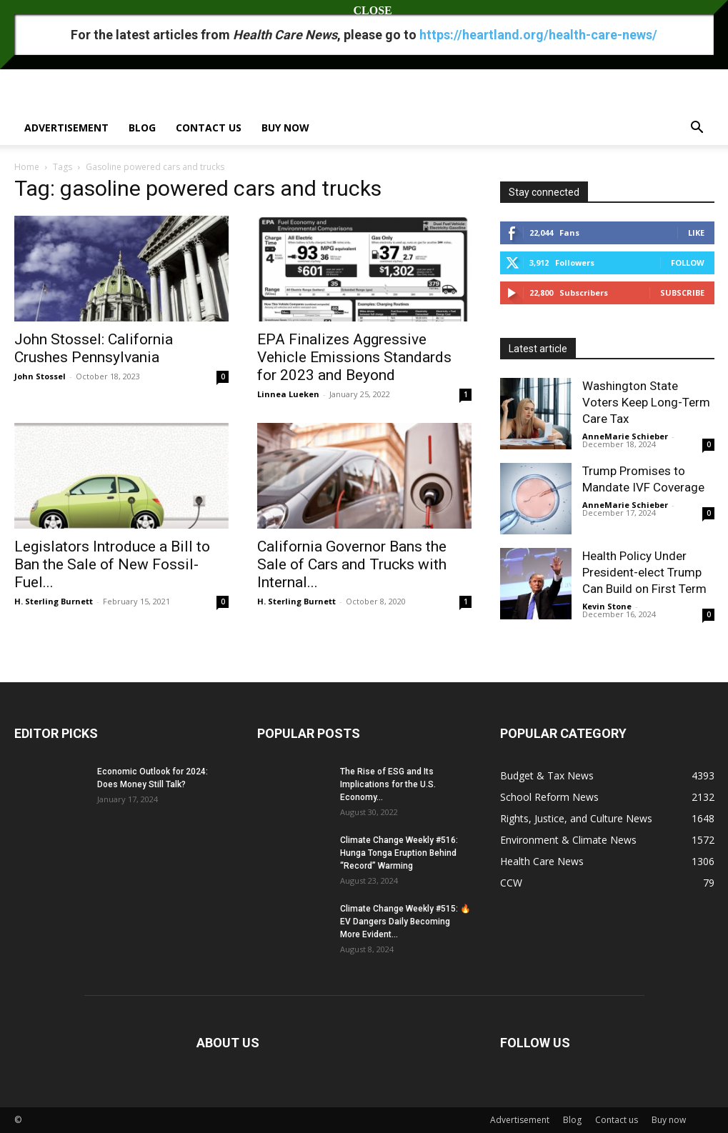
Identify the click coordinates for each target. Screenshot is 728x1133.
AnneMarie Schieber (625, 436)
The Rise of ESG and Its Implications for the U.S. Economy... (388, 784)
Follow (687, 262)
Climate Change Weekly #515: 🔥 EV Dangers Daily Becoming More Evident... (405, 921)
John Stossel (40, 376)
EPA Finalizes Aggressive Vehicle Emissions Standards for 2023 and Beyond (354, 357)
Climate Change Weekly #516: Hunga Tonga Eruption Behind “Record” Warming (399, 853)
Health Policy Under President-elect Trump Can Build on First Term (644, 572)
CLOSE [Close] (364, 10)
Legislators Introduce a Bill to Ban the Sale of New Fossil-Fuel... (112, 564)
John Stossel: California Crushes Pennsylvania (93, 348)
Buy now (285, 127)
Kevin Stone (607, 606)
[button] (697, 129)
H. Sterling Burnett (53, 601)
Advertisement (66, 127)
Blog (142, 127)
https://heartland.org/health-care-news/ (538, 34)
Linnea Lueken (288, 394)
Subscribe (682, 292)
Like (696, 232)
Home (26, 167)
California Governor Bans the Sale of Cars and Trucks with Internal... (352, 564)
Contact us (208, 127)
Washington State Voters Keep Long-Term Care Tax (646, 402)
